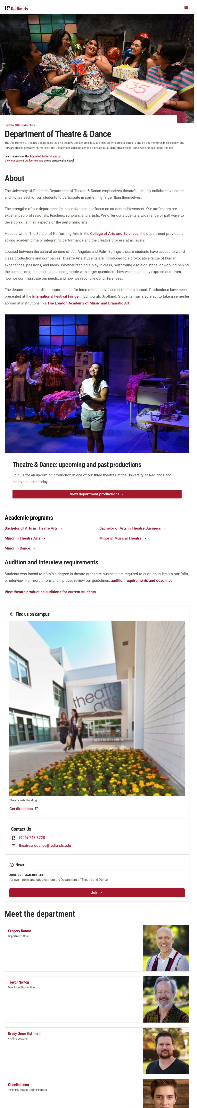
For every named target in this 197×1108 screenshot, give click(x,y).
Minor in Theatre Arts (25, 538)
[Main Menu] (186, 7)
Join (97, 892)
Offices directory (22, 125)
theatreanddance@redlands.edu (45, 845)
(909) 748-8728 (32, 838)
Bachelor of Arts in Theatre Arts (34, 528)
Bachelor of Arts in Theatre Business (133, 528)
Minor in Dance (20, 548)
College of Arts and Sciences (114, 233)
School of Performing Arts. (45, 156)
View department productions (97, 494)
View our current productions (22, 160)
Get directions (24, 808)
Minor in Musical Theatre (123, 538)
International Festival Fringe (55, 296)
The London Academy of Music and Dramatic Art (88, 303)
